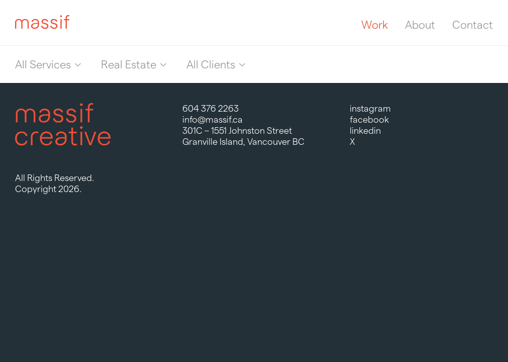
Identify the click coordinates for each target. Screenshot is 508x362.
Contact (472, 24)
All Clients (210, 64)
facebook (369, 119)
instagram (370, 108)
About (420, 24)
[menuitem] (48, 64)
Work (374, 24)
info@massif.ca (212, 119)
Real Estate (128, 64)
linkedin (365, 130)
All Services (43, 64)
